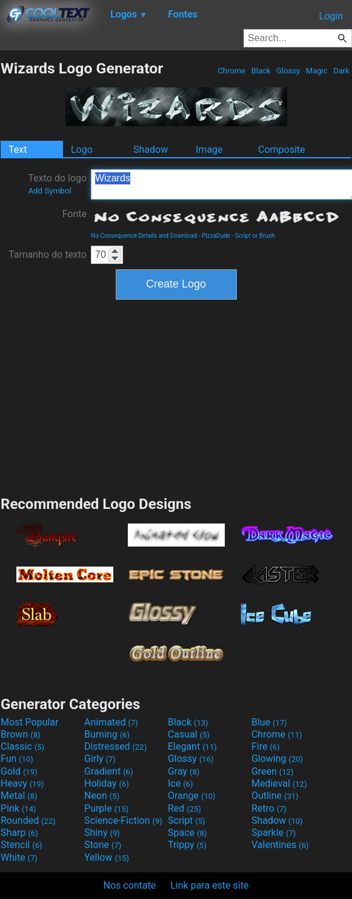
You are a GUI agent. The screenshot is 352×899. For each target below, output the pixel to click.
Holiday (106, 783)
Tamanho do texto (47, 254)
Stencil (21, 844)
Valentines (280, 844)
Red (184, 808)
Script (186, 820)
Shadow (150, 149)
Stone (102, 844)
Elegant (192, 746)
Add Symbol (49, 190)
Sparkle (273, 832)
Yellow (106, 857)
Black (260, 70)
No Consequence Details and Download (144, 235)
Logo (82, 149)
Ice (180, 783)
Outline (275, 795)
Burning (107, 734)
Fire (265, 746)
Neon (101, 795)
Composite (281, 149)
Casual (189, 734)
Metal (19, 795)
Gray (183, 771)
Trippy (187, 844)
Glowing (277, 758)
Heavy (22, 783)
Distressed (115, 746)
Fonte (74, 214)
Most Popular (30, 722)
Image (209, 149)
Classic (22, 746)
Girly (100, 758)
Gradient (108, 771)
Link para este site (209, 885)
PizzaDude (216, 235)
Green (272, 771)
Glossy (288, 70)
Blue (269, 722)
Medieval (279, 783)
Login (331, 16)
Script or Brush (255, 235)
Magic (317, 70)
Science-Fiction (123, 820)
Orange (192, 795)
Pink (18, 808)
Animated (111, 722)
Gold (19, 771)
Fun (17, 758)
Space (187, 832)
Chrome (231, 70)
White (19, 857)
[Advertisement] (176, 396)
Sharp (19, 832)
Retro (269, 808)
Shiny (102, 832)
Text (17, 149)
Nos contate (130, 885)
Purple (106, 808)
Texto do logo (57, 183)
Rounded (28, 820)
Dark (341, 70)
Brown (20, 734)
